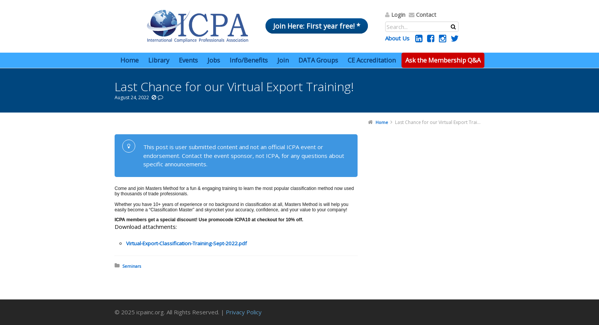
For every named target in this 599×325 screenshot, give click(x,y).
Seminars (131, 266)
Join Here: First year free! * (316, 26)
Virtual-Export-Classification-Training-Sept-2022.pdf (186, 243)
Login (398, 14)
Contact (426, 14)
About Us (397, 38)
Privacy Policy (244, 312)
